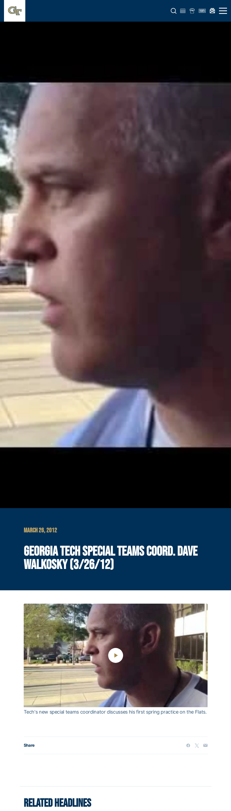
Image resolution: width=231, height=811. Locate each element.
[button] (173, 11)
